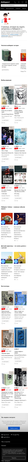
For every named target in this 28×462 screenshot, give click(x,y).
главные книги (4, 35)
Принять (14, 458)
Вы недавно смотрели (8, 417)
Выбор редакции (6, 80)
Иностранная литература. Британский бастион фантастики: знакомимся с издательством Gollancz (19, 232)
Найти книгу (14, 428)
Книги (2, 8)
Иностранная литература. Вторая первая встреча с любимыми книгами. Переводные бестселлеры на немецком (6, 271)
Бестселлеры (5, 286)
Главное (18, 8)
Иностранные (10, 8)
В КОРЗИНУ (5, 120)
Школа (24, 8)
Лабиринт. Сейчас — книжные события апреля (13, 208)
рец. (11, 86)
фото (11, 88)
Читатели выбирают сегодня (10, 45)
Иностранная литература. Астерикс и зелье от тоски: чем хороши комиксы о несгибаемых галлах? (19, 271)
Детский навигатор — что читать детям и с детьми (13, 247)
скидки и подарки (14, 34)
